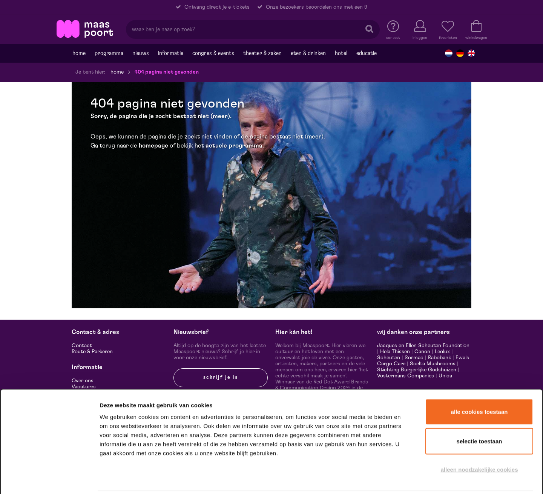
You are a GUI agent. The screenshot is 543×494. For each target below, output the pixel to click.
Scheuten (388, 357)
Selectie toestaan (479, 414)
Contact (82, 345)
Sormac (414, 357)
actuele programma (234, 146)
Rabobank (439, 357)
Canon (422, 351)
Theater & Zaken (262, 53)
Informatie (170, 53)
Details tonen (408, 478)
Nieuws (140, 53)
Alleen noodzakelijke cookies (479, 442)
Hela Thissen (395, 351)
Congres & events (213, 53)
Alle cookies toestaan (479, 384)
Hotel (341, 53)
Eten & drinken (308, 53)
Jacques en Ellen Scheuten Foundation (423, 345)
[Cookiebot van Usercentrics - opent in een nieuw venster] (50, 478)
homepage (153, 146)
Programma (109, 53)
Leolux (442, 351)
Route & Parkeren (92, 351)
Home (79, 53)
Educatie (366, 53)
